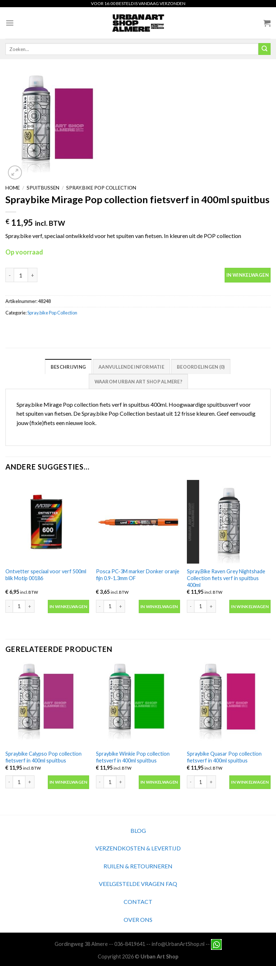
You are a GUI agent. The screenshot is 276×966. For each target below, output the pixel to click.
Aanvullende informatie (131, 367)
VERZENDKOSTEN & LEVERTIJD (138, 848)
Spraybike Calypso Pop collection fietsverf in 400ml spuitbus (43, 757)
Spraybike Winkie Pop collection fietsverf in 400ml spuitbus (133, 757)
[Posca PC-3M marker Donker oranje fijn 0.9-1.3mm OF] (138, 522)
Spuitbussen (43, 188)
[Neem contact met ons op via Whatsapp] (216, 944)
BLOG (138, 830)
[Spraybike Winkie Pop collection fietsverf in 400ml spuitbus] (138, 704)
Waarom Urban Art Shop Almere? (138, 381)
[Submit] (264, 49)
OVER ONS (138, 919)
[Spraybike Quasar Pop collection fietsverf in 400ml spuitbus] (229, 704)
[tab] (68, 366)
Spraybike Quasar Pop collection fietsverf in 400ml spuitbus (224, 757)
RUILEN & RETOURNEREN (138, 866)
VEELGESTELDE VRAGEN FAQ (138, 883)
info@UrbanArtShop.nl (178, 944)
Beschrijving (68, 367)
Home (12, 188)
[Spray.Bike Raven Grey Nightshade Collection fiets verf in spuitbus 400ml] (229, 522)
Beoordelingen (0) (201, 367)
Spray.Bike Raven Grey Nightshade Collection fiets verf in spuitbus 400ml (226, 578)
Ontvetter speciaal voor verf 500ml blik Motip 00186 (45, 574)
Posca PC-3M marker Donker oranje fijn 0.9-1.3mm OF (137, 574)
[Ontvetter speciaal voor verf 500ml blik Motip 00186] (47, 522)
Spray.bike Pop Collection (101, 188)
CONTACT (138, 901)
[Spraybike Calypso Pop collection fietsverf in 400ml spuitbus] (47, 704)
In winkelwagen (247, 275)
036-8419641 (129, 944)
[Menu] (9, 23)
